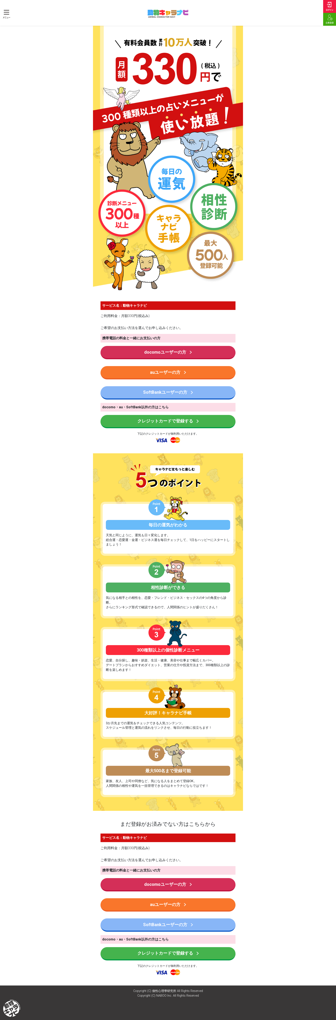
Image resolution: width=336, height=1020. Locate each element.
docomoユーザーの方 (168, 352)
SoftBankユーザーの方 (168, 392)
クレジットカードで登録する (168, 421)
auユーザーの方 (168, 372)
